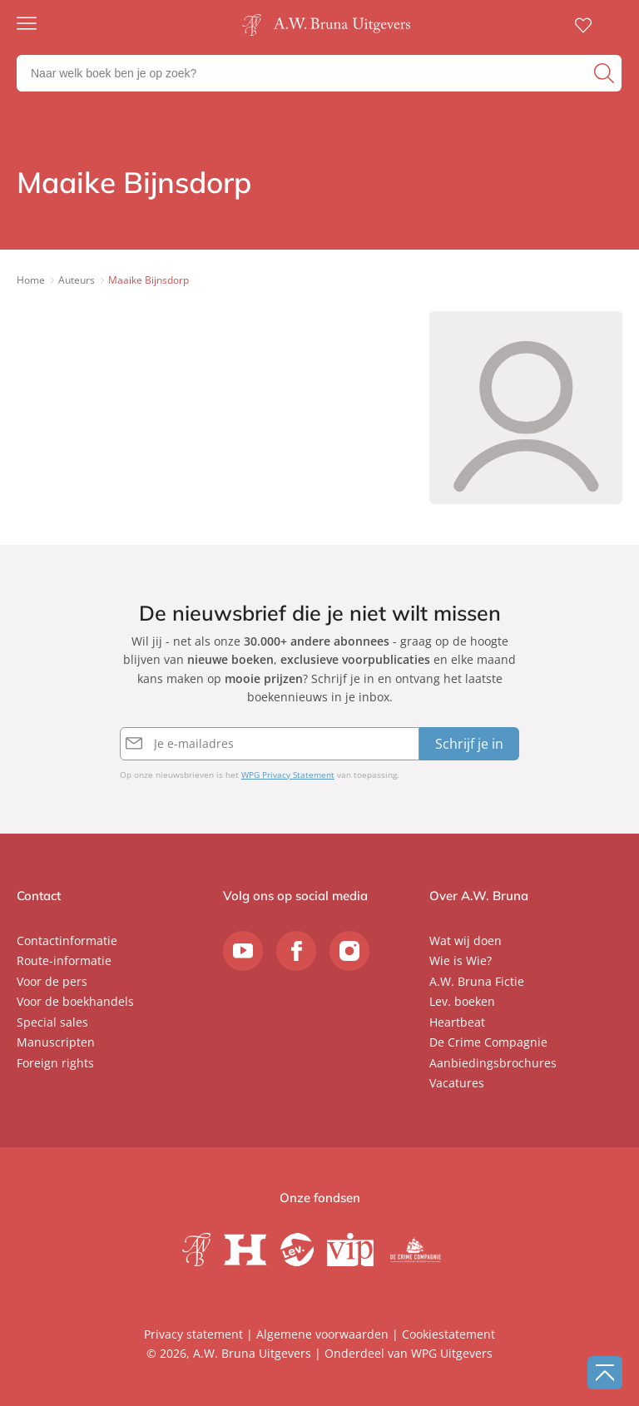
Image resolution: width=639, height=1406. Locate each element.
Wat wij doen (465, 940)
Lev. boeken (462, 1001)
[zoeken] (606, 73)
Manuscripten (56, 1042)
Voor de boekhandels (75, 1001)
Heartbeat (457, 1022)
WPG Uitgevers (452, 1353)
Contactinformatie (67, 940)
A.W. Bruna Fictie (476, 981)
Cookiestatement (448, 1334)
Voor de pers (52, 981)
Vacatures (456, 1083)
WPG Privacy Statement (287, 774)
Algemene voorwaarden (322, 1334)
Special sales (52, 1022)
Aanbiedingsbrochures (493, 1063)
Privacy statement (193, 1334)
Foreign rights (55, 1063)
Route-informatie (64, 960)
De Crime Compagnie (488, 1042)
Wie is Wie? (460, 960)
